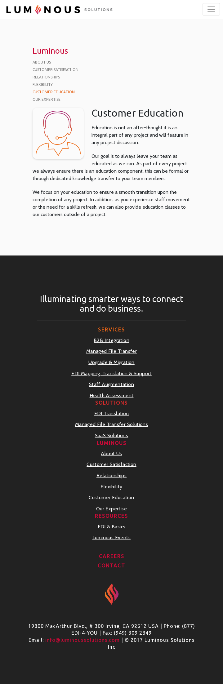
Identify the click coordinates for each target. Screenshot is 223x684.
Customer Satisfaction (111, 464)
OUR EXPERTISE (46, 99)
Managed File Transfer (111, 351)
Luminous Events (111, 537)
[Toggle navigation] (211, 9)
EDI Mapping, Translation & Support (111, 373)
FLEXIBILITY (43, 84)
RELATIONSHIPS (46, 77)
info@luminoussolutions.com (82, 640)
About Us (111, 453)
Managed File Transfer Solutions (111, 424)
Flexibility (111, 487)
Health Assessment (112, 395)
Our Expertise (111, 509)
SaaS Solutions (111, 435)
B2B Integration (111, 340)
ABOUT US (42, 62)
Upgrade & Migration (111, 362)
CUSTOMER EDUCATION (54, 92)
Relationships (111, 475)
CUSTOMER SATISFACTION (55, 70)
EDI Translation (111, 413)
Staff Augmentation (111, 384)
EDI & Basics (112, 527)
